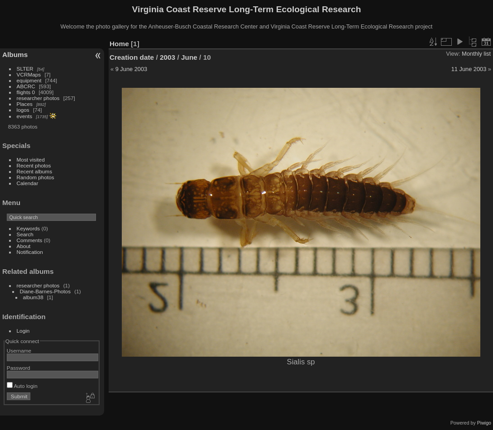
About (24, 246)
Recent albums (34, 171)
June (189, 57)
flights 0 (26, 92)
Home (119, 44)
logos (23, 110)
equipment (29, 80)
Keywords (28, 228)
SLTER (25, 69)
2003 (167, 57)
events (25, 116)
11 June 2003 (469, 69)
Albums (15, 54)
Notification (30, 252)
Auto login (22, 386)
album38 (33, 297)
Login (23, 331)
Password (18, 368)
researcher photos (38, 98)
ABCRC (26, 86)
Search (25, 234)
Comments (30, 240)
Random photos (35, 177)
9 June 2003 (131, 69)
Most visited (31, 159)
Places (25, 104)
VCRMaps (29, 74)
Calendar (27, 183)
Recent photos (34, 165)
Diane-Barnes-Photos (45, 291)
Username (19, 351)
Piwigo (484, 422)
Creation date (132, 57)
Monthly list (476, 53)
